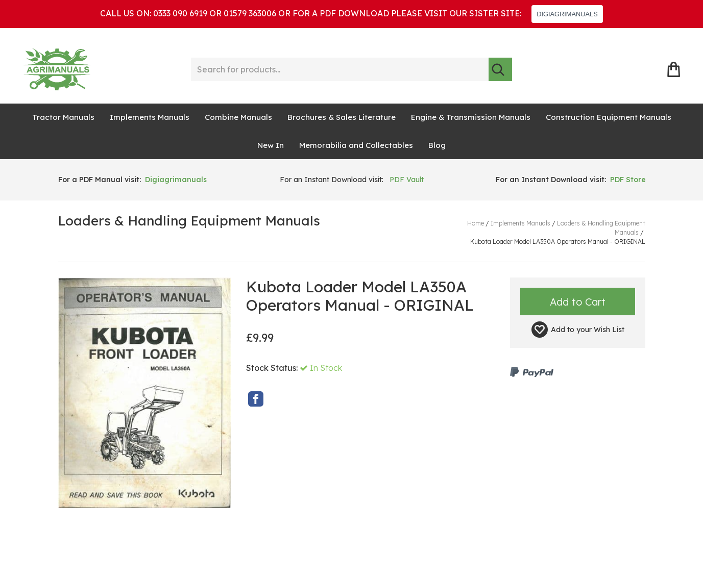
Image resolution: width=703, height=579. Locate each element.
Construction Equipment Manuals (608, 117)
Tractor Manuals (63, 117)
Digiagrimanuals (176, 179)
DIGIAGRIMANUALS (567, 14)
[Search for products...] (340, 69)
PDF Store (628, 179)
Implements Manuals (149, 117)
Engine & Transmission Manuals (470, 117)
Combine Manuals (238, 117)
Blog (437, 145)
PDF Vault (407, 179)
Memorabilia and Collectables (356, 145)
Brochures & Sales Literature (341, 117)
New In (270, 145)
